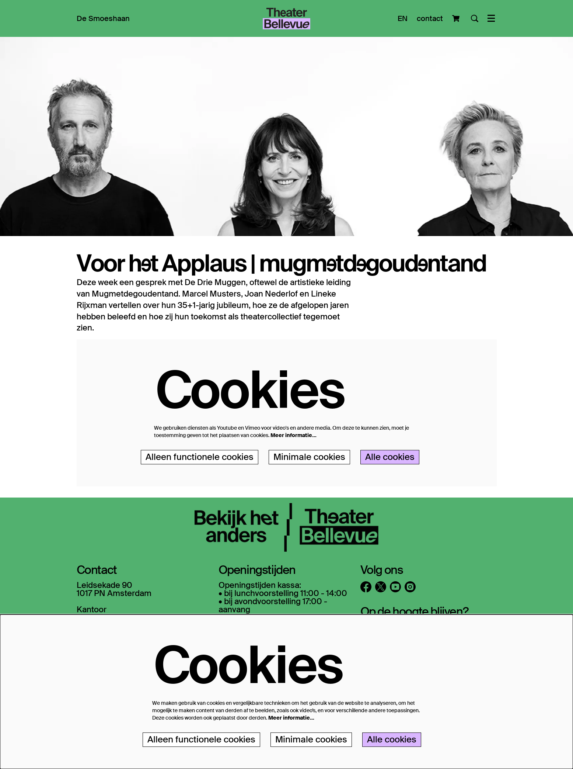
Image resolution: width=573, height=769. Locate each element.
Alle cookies (390, 457)
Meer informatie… (293, 435)
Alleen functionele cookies (200, 457)
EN (403, 18)
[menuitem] (103, 18)
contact (430, 18)
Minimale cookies (309, 457)
